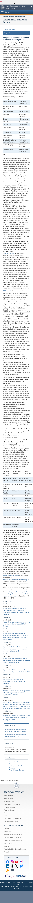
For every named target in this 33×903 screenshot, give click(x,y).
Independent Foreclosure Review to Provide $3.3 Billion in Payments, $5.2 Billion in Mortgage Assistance (16, 718)
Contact (6, 828)
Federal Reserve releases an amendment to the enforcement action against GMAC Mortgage (16, 624)
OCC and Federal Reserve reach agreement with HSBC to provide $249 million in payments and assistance (16, 693)
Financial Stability (9, 807)
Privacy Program (20, 849)
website (14, 431)
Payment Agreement (10, 29)
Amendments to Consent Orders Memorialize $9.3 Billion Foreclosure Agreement (14, 681)
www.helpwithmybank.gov (11, 575)
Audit (20, 840)
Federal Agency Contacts (16, 770)
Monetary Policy (9, 801)
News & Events (8, 798)
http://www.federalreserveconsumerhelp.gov (16, 580)
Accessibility (8, 852)
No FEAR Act (8, 843)
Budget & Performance (11, 840)
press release (9, 253)
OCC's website (7, 291)
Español (6, 846)
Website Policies (9, 849)
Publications (7, 831)
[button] (2, 7)
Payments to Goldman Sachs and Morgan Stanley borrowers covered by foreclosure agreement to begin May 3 (16, 649)
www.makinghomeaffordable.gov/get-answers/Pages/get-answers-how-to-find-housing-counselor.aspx (15, 594)
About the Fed (8, 795)
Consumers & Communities (12, 819)
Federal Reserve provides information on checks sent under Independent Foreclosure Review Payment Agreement (16, 660)
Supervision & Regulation (12, 804)
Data (5, 816)
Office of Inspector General (12, 837)
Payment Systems (9, 810)
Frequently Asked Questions (12, 33)
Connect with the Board (11, 821)
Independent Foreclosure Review (14, 16)
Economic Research (10, 813)
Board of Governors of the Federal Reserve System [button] (15, 7)
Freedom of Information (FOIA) (13, 834)
